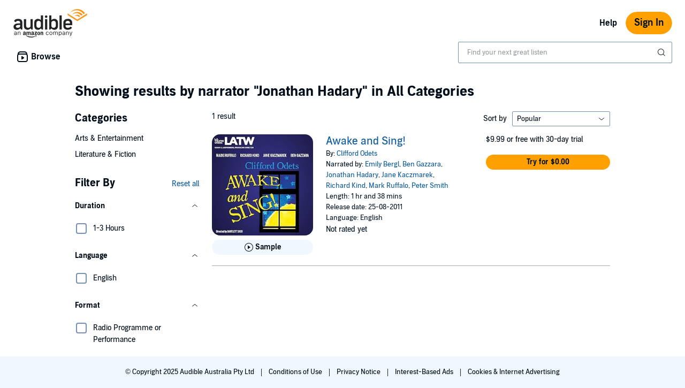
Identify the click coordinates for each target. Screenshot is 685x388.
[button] (137, 206)
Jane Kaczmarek (407, 175)
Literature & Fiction (105, 154)
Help (608, 23)
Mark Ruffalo (388, 185)
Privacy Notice (359, 372)
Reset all (185, 183)
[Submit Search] (662, 52)
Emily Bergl (382, 164)
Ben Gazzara (421, 164)
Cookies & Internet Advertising (514, 372)
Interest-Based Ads (425, 372)
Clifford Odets (357, 153)
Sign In (649, 22)
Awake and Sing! (366, 141)
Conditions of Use (296, 372)
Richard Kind (346, 185)
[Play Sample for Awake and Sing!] (262, 247)
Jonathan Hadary (352, 175)
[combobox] (565, 52)
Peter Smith (430, 185)
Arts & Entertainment (109, 138)
